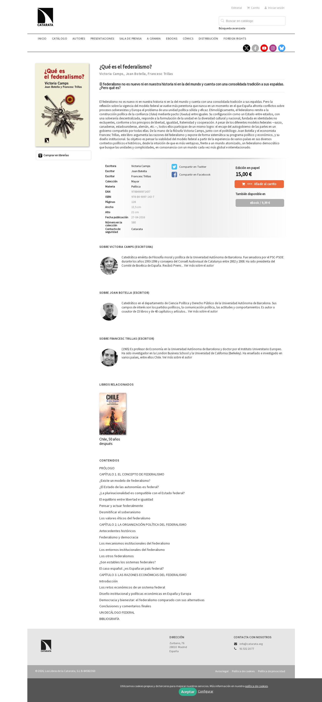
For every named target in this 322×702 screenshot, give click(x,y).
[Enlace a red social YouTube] (264, 48)
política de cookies (256, 686)
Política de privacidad (271, 671)
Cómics (188, 38)
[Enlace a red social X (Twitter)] (246, 48)
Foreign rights (235, 38)
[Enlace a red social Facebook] (255, 48)
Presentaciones (102, 38)
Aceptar (187, 691)
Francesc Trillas (160, 74)
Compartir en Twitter (189, 167)
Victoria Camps (111, 74)
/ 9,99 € (260, 203)
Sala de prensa (130, 38)
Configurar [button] (205, 691)
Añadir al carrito (262, 184)
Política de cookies (243, 671)
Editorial (236, 8)
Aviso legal (222, 671)
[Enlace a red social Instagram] (273, 48)
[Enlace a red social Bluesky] (281, 48)
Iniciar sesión (274, 8)
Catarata (137, 229)
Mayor (135, 181)
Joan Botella (136, 74)
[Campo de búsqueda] (252, 21)
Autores (79, 38)
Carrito (253, 8)
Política (136, 186)
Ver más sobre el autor (199, 265)
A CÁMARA (154, 38)
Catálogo (59, 38)
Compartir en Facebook (191, 174)
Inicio (42, 38)
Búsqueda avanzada (232, 28)
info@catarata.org (251, 644)
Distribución (208, 38)
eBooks (171, 38)
